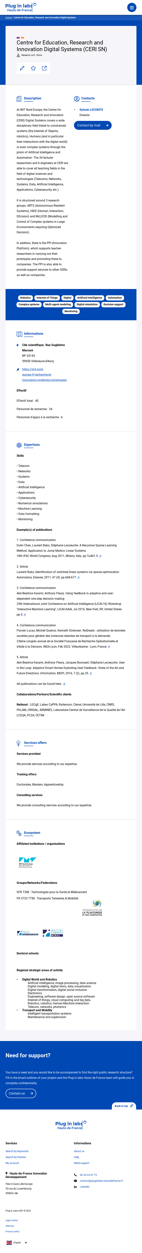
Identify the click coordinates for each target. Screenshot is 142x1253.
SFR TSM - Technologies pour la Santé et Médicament (52, 892)
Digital (67, 297)
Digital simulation (87, 304)
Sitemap (10, 1226)
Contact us (17, 1093)
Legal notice (12, 1220)
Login (56, 4)
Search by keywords (17, 1151)
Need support (81, 1163)
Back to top (124, 1105)
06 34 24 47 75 (88, 1174)
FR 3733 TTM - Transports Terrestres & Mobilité (47, 898)
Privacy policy (12, 1231)
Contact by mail (88, 125)
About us (79, 1151)
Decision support (113, 304)
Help (76, 1157)
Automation (115, 297)
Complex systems (29, 304)
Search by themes (16, 1157)
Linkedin (84, 1186)
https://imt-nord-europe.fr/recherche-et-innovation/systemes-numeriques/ (44, 374)
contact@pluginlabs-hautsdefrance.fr (101, 1180)
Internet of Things (47, 297)
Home (9, 17)
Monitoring (71, 311)
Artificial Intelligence (89, 297)
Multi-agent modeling (58, 304)
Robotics (25, 297)
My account (12, 1163)
